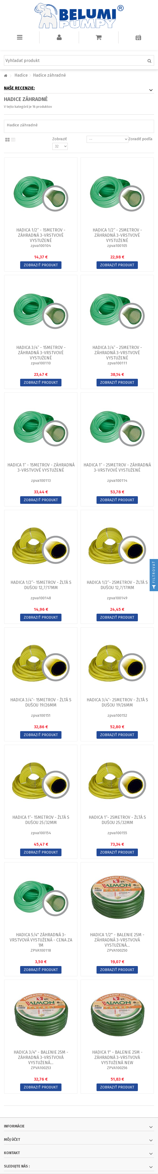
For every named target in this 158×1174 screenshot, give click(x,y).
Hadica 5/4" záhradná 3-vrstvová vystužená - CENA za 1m (41, 940)
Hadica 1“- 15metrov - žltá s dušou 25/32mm (40, 820)
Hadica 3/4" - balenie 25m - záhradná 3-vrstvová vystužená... (41, 1057)
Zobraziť (59, 139)
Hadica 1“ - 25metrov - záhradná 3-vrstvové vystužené (117, 467)
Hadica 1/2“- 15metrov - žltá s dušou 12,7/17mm (40, 585)
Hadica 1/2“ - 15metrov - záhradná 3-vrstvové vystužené (40, 235)
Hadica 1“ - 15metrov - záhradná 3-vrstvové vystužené (41, 467)
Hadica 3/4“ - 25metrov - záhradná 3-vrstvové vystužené (117, 352)
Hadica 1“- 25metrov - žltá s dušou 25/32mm (117, 820)
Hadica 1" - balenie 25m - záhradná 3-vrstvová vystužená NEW (117, 1057)
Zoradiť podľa (140, 139)
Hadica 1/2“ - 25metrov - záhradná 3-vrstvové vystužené (117, 235)
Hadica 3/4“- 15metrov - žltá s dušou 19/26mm (40, 702)
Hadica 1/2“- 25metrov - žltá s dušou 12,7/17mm (117, 585)
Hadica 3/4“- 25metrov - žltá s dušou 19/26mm (117, 702)
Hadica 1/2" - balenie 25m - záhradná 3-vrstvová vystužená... (117, 940)
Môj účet (12, 1139)
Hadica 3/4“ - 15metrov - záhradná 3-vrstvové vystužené (41, 352)
